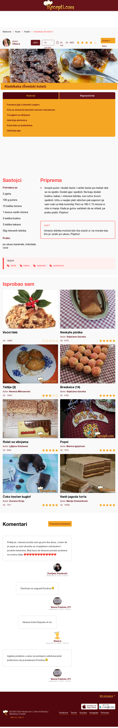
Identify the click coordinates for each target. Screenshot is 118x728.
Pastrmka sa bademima (19, 125)
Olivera (16, 43)
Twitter (73, 714)
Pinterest (105, 714)
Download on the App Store (89, 708)
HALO (21, 718)
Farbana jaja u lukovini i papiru (23, 104)
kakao (27, 265)
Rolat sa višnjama (30, 425)
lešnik (13, 265)
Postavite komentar (60, 523)
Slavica (57, 642)
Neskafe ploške (87, 316)
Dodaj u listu (106, 41)
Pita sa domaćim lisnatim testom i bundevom (31, 109)
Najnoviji (30, 95)
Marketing (13, 715)
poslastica (58, 265)
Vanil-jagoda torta (87, 480)
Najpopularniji (87, 95)
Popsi (87, 425)
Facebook (63, 714)
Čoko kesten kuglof (30, 480)
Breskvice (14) (87, 370)
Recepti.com (59, 5)
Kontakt (22, 715)
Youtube (83, 714)
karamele (41, 265)
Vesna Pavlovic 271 (61, 607)
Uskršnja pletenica (17, 120)
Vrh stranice (106, 697)
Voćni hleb (30, 316)
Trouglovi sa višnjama (18, 115)
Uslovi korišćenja (40, 713)
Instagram (93, 714)
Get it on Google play (107, 708)
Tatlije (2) (30, 370)
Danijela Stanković (57, 573)
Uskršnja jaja (14, 130)
